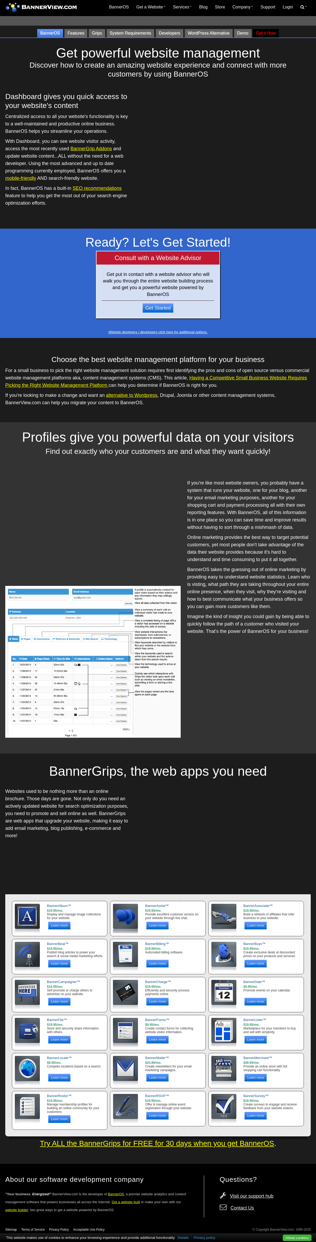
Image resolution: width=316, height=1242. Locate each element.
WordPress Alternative (208, 33)
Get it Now (266, 33)
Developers (169, 33)
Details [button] (183, 1238)
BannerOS (119, 7)
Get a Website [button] (151, 7)
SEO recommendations (97, 188)
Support (268, 7)
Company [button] (242, 7)
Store (220, 7)
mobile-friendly (20, 178)
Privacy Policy (59, 1229)
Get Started (158, 307)
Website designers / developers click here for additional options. (158, 332)
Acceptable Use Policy (88, 1229)
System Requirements (130, 33)
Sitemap (11, 1229)
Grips (97, 33)
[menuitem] (119, 7)
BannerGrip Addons (91, 148)
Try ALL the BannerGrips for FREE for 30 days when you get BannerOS (157, 1143)
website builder (16, 1210)
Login (288, 7)
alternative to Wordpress (131, 395)
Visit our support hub (252, 1196)
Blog (203, 7)
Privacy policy (204, 1238)
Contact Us (242, 1208)
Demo (242, 33)
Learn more (59, 925)
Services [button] (182, 7)
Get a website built (126, 1202)
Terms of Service (33, 1229)
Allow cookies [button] (297, 1238)
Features (76, 33)
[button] (304, 7)
